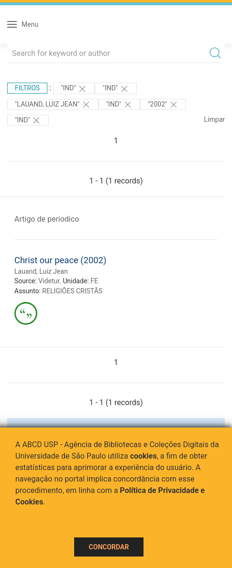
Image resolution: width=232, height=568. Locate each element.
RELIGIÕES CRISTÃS (72, 291)
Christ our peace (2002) (60, 260)
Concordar (109, 547)
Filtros (27, 88)
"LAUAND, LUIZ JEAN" (53, 104)
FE (94, 281)
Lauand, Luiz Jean (41, 271)
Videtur (48, 281)
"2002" (163, 104)
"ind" (74, 89)
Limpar (214, 119)
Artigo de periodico (46, 219)
